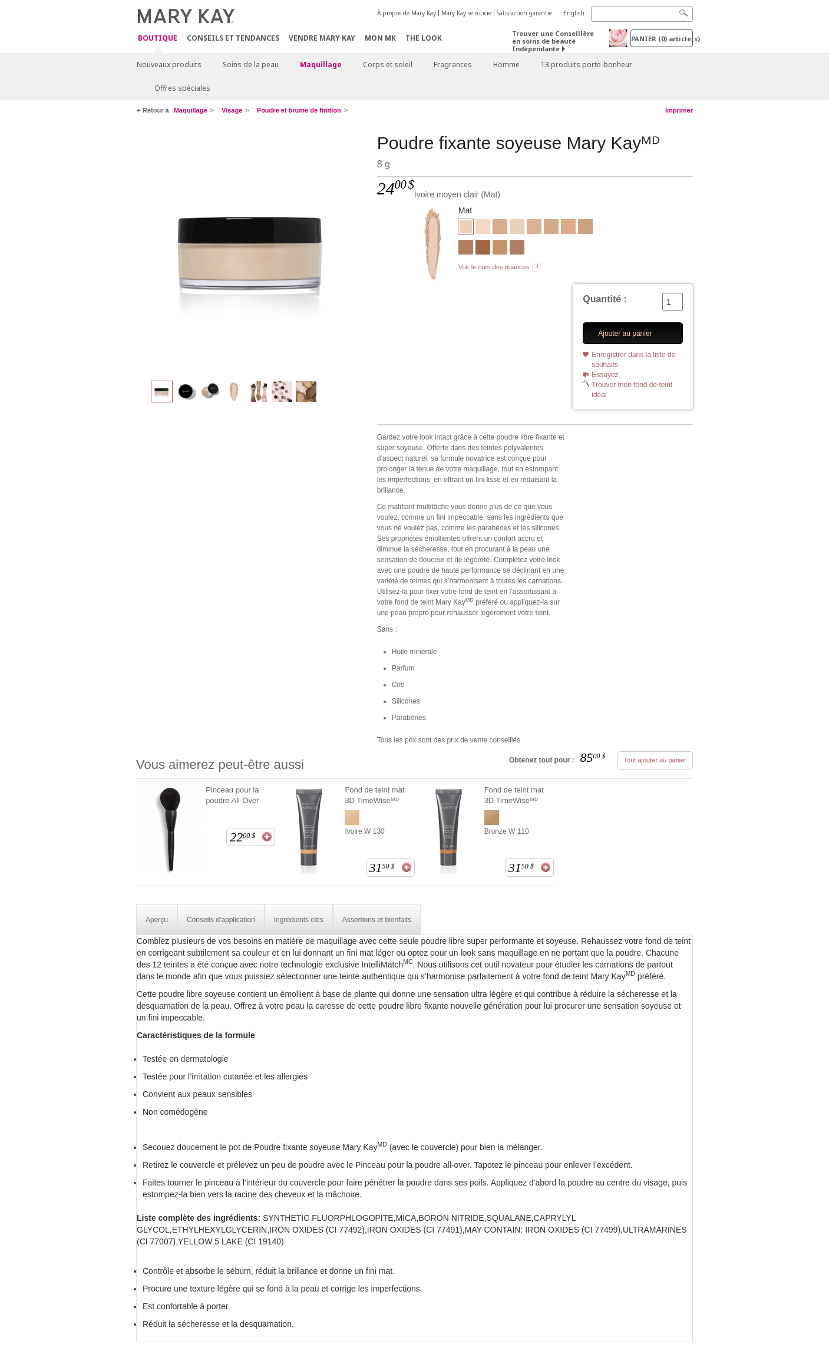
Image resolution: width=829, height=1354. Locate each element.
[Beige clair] (551, 228)
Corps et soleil (387, 65)
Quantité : (605, 299)
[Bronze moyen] (517, 248)
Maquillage (321, 65)
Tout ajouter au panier (655, 760)
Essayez (605, 375)
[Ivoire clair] (482, 228)
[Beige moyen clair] (534, 228)
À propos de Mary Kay (406, 13)
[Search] (642, 14)
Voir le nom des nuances (493, 266)
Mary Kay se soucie (466, 13)
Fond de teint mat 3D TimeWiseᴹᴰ (374, 795)
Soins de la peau (251, 65)
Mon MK (380, 38)
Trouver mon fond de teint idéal (632, 390)
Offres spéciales (182, 88)
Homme (506, 65)
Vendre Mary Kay (322, 38)
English (573, 13)
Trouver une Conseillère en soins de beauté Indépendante (553, 40)
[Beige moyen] (568, 228)
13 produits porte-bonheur (586, 65)
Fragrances (453, 65)
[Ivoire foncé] (500, 228)
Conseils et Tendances (233, 38)
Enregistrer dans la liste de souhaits (633, 360)
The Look (423, 38)
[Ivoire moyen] (517, 228)
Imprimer (679, 110)
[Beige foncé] (585, 228)
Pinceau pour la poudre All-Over (232, 795)
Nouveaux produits (169, 65)
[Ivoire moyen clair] (252, 251)
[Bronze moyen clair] (465, 248)
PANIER (662, 38)
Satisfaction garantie (524, 13)
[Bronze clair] (500, 248)
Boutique (157, 38)
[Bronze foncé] (482, 248)
